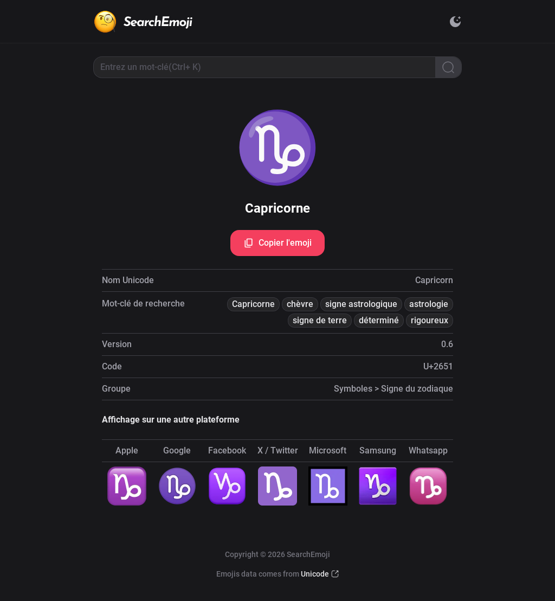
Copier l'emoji (277, 243)
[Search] (448, 67)
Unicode (315, 574)
